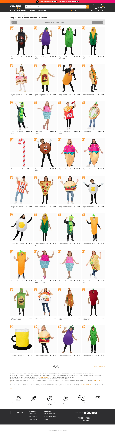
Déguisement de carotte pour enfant (89, 244)
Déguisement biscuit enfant (40, 169)
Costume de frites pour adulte (65, 132)
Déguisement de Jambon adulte (65, 94)
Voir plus (14, 388)
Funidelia (12, 15)
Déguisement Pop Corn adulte (17, 206)
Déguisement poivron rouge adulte (88, 318)
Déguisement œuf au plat (17, 243)
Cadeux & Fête (42, 11)
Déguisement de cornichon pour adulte (66, 57)
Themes (12, 11)
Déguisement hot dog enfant (64, 318)
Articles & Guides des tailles (35, 415)
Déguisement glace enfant (65, 169)
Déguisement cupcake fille (65, 280)
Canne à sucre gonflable (17, 169)
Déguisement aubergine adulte (41, 57)
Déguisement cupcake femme (40, 132)
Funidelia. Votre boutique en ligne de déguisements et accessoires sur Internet (15, 7)
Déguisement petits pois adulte (17, 132)
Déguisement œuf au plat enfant (89, 206)
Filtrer (13, 22)
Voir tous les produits (99, 366)
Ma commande (32, 413)
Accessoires (31, 11)
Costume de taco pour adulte (88, 281)
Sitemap (46, 419)
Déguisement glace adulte (89, 169)
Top (72, 11)
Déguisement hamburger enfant (41, 356)
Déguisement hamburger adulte (65, 206)
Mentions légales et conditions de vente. (53, 415)
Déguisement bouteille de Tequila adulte (41, 94)
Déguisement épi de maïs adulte (89, 57)
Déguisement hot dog (88, 94)
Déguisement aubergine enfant (65, 356)
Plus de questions (33, 419)
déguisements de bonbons (45, 377)
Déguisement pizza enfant (41, 206)
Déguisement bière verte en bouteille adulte (17, 318)
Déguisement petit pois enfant (65, 244)
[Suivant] (60, 366)
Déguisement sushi (40, 318)
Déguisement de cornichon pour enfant (90, 356)
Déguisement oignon (88, 131)
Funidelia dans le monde (49, 413)
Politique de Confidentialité (50, 416)
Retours (31, 418)
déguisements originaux (72, 386)
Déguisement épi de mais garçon (41, 244)
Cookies (46, 418)
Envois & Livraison (33, 416)
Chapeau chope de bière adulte (17, 356)
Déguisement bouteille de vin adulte (17, 57)
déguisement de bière (87, 384)
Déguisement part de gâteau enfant (16, 94)
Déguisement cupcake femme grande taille (40, 281)
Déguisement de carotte (17, 280)
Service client (19, 412)
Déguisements (21, 11)
